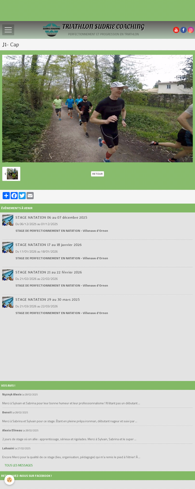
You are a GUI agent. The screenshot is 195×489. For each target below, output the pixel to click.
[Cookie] (9, 480)
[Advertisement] (80, 10)
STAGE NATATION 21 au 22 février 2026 (48, 272)
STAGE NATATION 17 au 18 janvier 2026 (48, 244)
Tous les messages (19, 465)
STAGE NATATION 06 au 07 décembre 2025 (51, 217)
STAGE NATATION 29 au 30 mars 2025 (47, 299)
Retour (97, 174)
